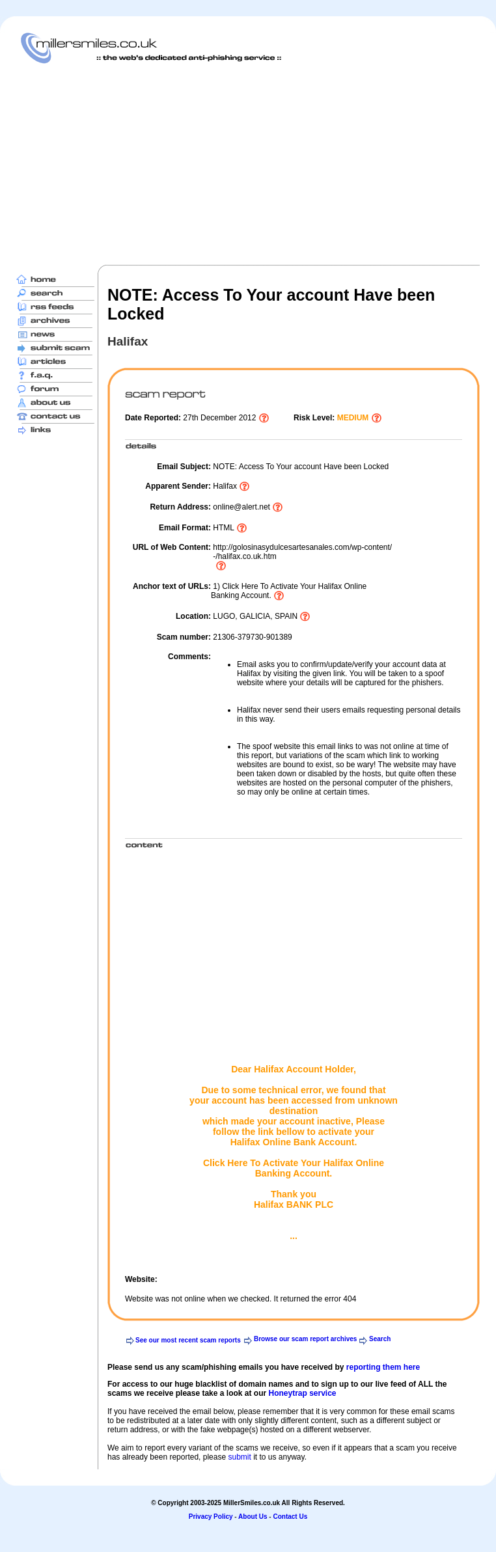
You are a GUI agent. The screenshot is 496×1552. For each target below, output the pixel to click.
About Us (252, 1516)
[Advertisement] (208, 164)
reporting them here (383, 1367)
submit (239, 1457)
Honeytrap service (302, 1393)
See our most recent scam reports (188, 1340)
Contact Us (290, 1516)
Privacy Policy (211, 1516)
